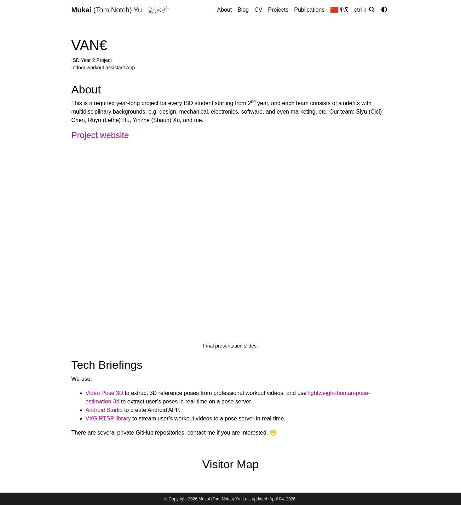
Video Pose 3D (104, 393)
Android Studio (104, 410)
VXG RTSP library (108, 418)
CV (258, 10)
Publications (309, 10)
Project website (100, 135)
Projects (278, 10)
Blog (243, 10)
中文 (339, 10)
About (224, 10)
